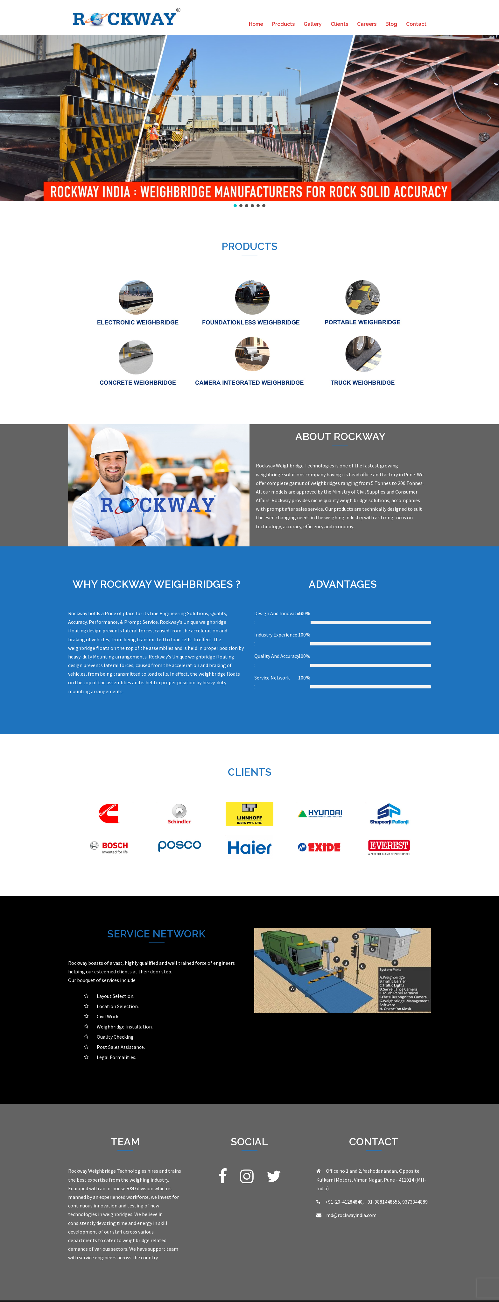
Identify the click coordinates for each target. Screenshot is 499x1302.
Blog (391, 24)
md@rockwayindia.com (351, 1215)
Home (256, 24)
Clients (339, 24)
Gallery (313, 24)
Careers (366, 24)
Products (283, 24)
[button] (10, 118)
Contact (416, 24)
